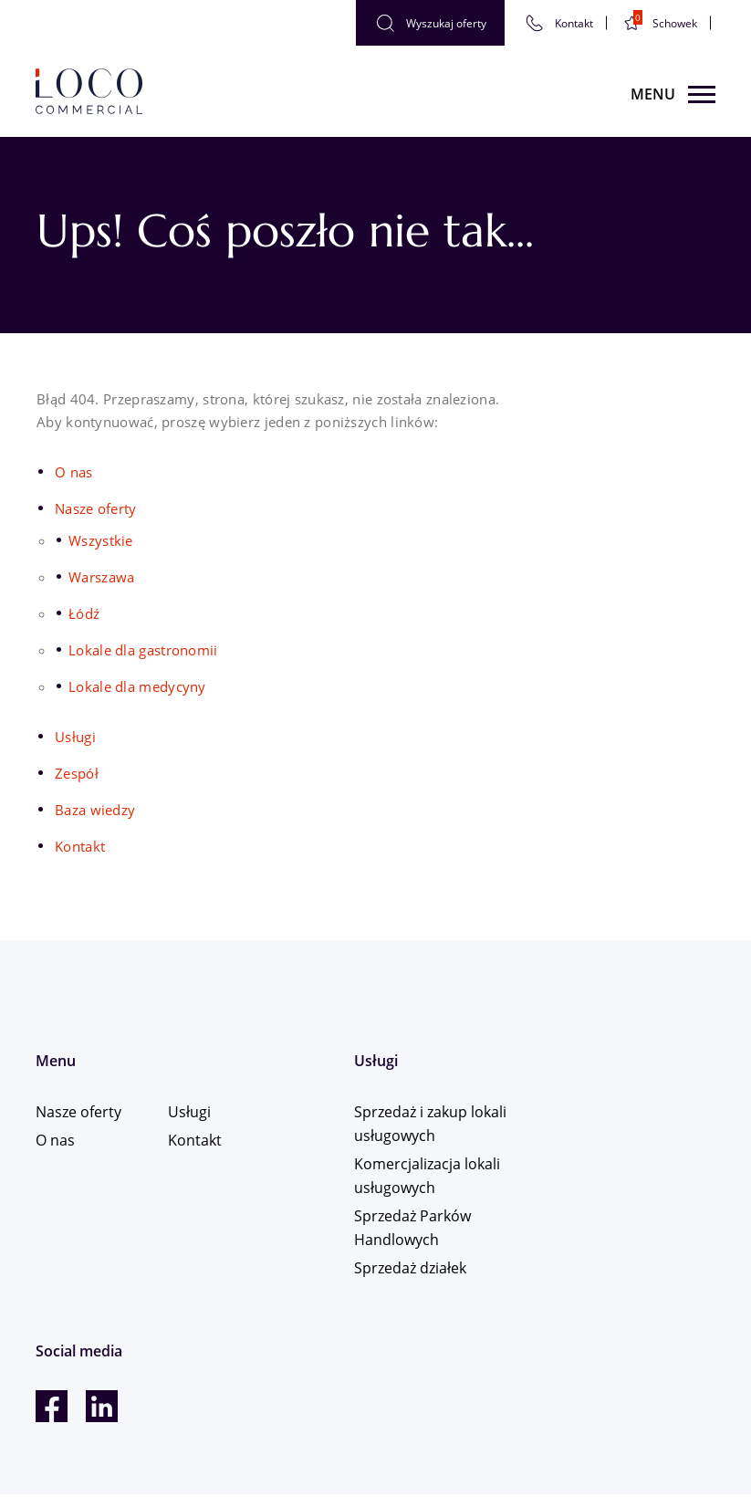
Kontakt (80, 846)
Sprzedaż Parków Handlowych (387, 1229)
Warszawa (101, 577)
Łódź (83, 613)
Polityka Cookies (85, 1419)
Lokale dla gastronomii (143, 650)
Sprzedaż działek (385, 1269)
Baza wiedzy (95, 810)
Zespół (77, 773)
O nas (74, 472)
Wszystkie (100, 540)
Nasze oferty (96, 508)
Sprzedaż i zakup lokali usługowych (389, 1124)
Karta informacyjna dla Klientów (135, 1451)
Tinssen (690, 1384)
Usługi (75, 737)
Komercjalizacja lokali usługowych (402, 1177)
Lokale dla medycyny (137, 686)
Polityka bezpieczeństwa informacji (143, 1435)
